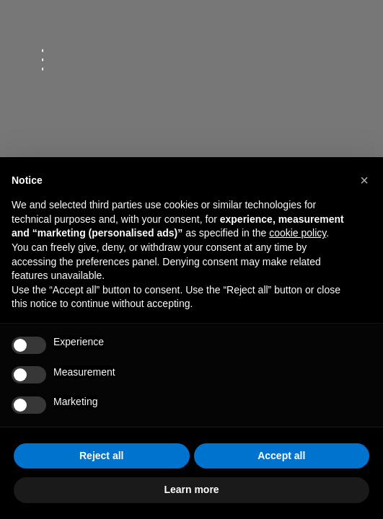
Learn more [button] (191, 489)
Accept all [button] (281, 455)
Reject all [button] (101, 455)
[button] (364, 180)
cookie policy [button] (297, 233)
